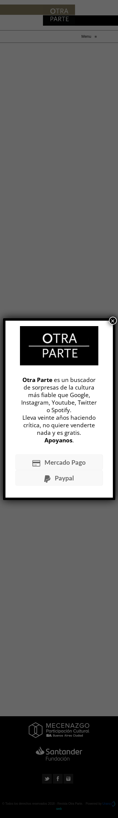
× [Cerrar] (112, 321)
